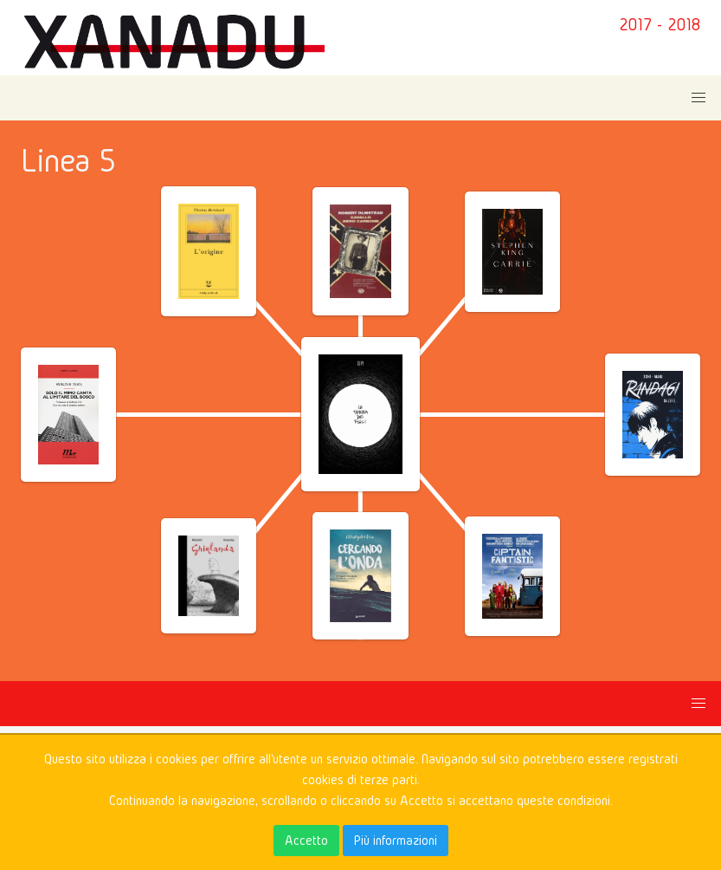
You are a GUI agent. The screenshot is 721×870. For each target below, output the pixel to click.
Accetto (306, 840)
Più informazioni (395, 840)
